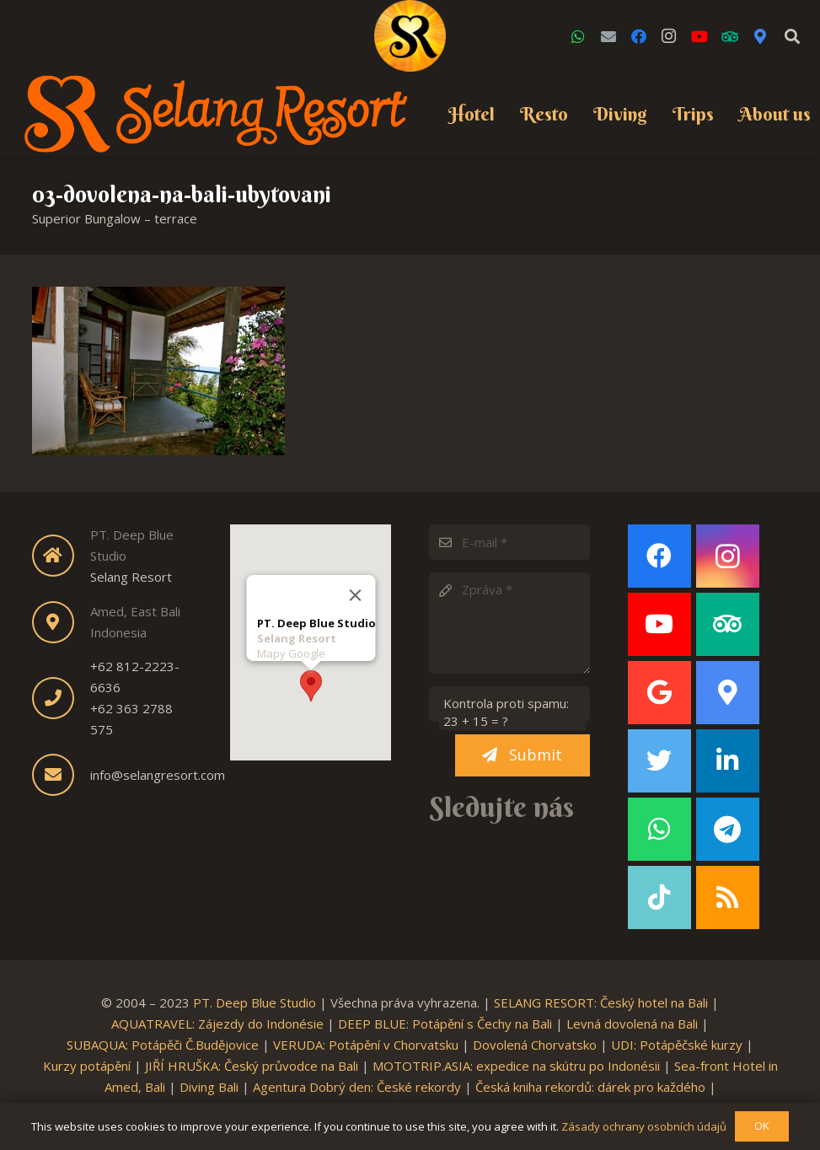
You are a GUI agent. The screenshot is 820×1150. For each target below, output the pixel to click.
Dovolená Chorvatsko (535, 1044)
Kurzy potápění (87, 1065)
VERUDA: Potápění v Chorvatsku (365, 1044)
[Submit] (522, 755)
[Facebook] (639, 36)
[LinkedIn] (727, 761)
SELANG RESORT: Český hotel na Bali (601, 1002)
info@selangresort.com (157, 774)
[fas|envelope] (61, 775)
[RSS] (727, 897)
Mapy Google (290, 651)
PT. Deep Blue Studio (254, 1002)
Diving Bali (209, 1086)
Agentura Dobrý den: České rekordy (357, 1086)
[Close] (355, 593)
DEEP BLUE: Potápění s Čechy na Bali (445, 1023)
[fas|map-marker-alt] (61, 622)
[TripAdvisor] (730, 36)
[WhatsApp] (578, 36)
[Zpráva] (509, 623)
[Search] (792, 36)
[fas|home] (61, 556)
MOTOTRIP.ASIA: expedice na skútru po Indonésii (516, 1065)
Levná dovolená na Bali (632, 1023)
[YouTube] (699, 36)
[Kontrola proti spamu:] (509, 704)
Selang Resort (131, 576)
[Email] (608, 36)
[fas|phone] (61, 698)
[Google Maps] (760, 36)
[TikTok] (659, 897)
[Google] (659, 692)
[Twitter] (659, 761)
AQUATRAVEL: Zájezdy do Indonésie (217, 1023)
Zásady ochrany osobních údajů (643, 1126)
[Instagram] (669, 36)
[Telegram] (727, 829)
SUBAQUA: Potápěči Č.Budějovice (163, 1044)
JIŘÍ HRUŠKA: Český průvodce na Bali (251, 1065)
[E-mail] (509, 542)
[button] (311, 684)
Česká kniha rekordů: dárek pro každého (590, 1086)
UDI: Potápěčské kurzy (676, 1044)
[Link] (410, 36)
